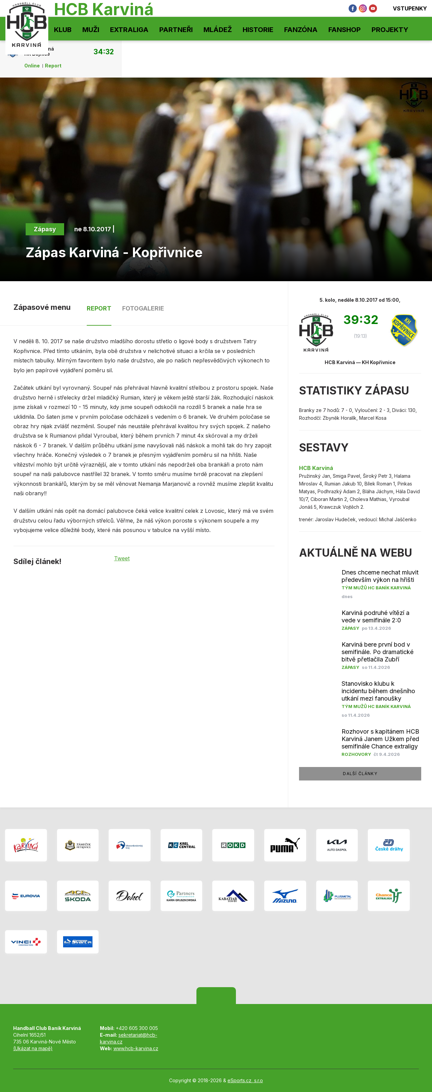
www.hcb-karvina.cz (135, 1048)
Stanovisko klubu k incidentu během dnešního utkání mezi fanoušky (378, 691)
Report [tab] (99, 308)
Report (53, 65)
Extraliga (129, 30)
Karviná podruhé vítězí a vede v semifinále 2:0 (375, 616)
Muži (90, 30)
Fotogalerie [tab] (143, 308)
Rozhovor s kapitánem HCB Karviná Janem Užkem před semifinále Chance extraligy (380, 739)
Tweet (122, 558)
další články (360, 773)
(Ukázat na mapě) (33, 1048)
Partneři (176, 30)
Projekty (390, 30)
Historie (258, 30)
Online (32, 65)
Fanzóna (301, 30)
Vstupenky (405, 8)
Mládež (218, 30)
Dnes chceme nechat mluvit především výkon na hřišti (380, 576)
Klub (63, 30)
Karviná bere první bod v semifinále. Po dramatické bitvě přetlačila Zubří (377, 652)
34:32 (103, 52)
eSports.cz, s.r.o (245, 1080)
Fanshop (344, 30)
